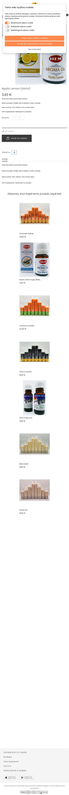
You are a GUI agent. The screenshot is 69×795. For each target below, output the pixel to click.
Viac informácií (34, 49)
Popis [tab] (5, 159)
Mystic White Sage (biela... (30, 279)
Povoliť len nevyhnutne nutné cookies (34, 43)
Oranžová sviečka (26, 326)
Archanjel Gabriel (26, 233)
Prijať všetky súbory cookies (34, 38)
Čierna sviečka (25, 372)
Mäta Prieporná (25, 418)
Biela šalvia (24, 464)
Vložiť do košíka (17, 138)
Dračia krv (23, 510)
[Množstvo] (13, 118)
